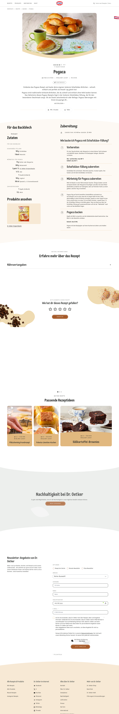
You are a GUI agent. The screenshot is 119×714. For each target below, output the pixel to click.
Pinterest (38, 696)
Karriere (62, 707)
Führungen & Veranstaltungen (96, 696)
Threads (38, 710)
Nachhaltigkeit (64, 696)
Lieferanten (63, 700)
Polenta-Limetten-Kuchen (46, 426)
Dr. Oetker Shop (91, 685)
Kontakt (62, 685)
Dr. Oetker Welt (91, 692)
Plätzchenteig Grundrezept (19, 426)
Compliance (63, 692)
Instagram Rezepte (12, 696)
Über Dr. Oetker (65, 689)
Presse (62, 703)
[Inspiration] (29, 3)
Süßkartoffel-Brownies (86, 426)
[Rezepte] (11, 3)
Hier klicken (82, 641)
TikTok (38, 703)
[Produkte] (19, 3)
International (64, 710)
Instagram (39, 700)
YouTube (38, 692)
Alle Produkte (11, 689)
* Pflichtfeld (57, 654)
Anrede (55, 573)
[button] (59, 62)
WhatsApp (39, 707)
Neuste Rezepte (11, 692)
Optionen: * (57, 565)
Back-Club (90, 689)
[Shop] (37, 3)
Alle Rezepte (10, 685)
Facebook (38, 685)
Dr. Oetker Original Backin (27, 168)
